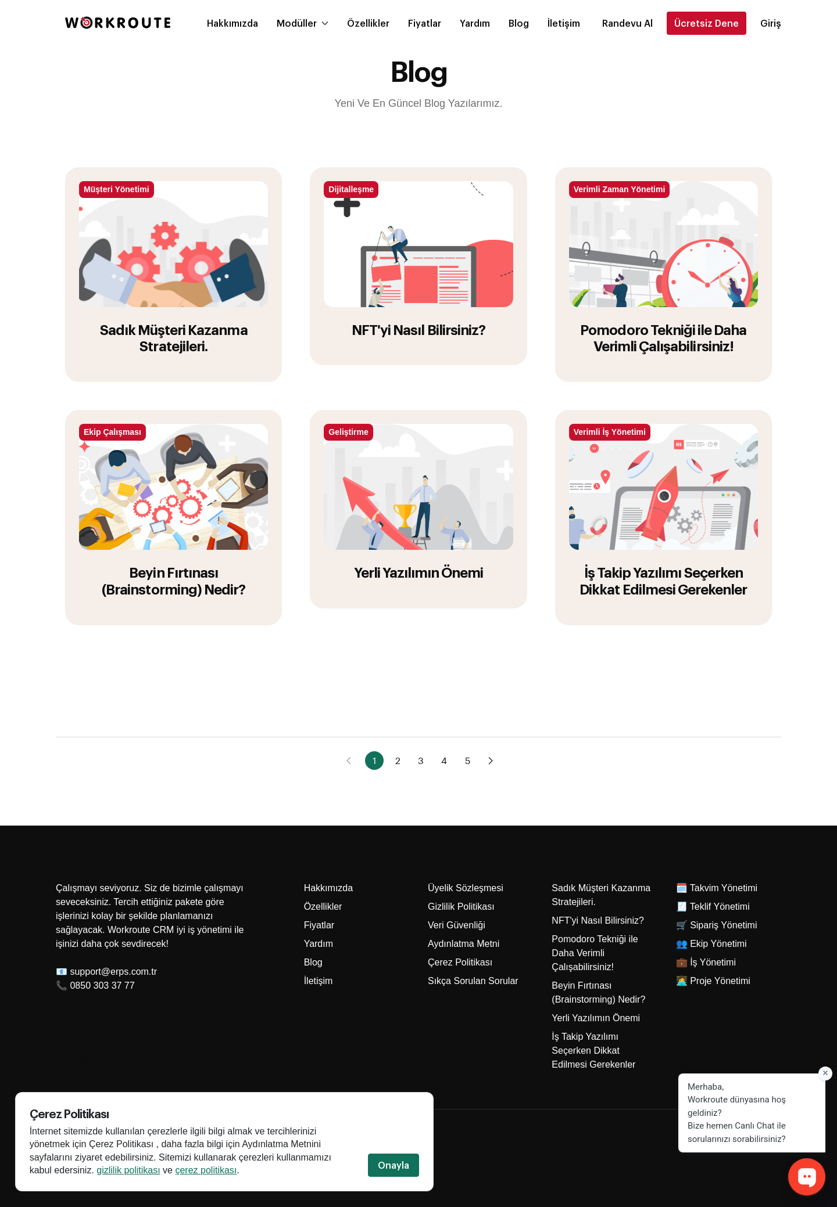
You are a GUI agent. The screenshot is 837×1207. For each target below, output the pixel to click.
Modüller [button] (302, 22)
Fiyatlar (424, 22)
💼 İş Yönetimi (706, 962)
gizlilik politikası (128, 1171)
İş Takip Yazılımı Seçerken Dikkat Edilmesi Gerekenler (663, 580)
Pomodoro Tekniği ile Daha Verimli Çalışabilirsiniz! (663, 337)
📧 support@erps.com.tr (106, 972)
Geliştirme (348, 432)
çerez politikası (206, 1171)
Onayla (393, 1165)
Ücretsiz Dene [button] (706, 22)
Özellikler (368, 22)
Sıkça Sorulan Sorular (473, 981)
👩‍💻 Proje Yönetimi (713, 981)
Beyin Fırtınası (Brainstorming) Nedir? (173, 580)
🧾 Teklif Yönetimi (713, 906)
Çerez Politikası (460, 962)
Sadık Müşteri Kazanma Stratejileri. (174, 337)
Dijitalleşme (351, 189)
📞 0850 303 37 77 (95, 985)
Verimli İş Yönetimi (610, 432)
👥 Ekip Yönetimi (711, 944)
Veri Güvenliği (456, 925)
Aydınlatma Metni (463, 944)
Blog (519, 22)
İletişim (564, 22)
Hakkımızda (232, 22)
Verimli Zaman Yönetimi (620, 189)
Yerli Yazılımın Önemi (419, 572)
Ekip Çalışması (112, 432)
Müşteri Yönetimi (116, 189)
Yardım (475, 22)
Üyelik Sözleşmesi (465, 888)
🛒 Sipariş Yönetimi (716, 925)
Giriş (770, 22)
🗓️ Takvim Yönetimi (716, 888)
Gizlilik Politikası (461, 906)
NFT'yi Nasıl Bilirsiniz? (418, 329)
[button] (627, 22)
